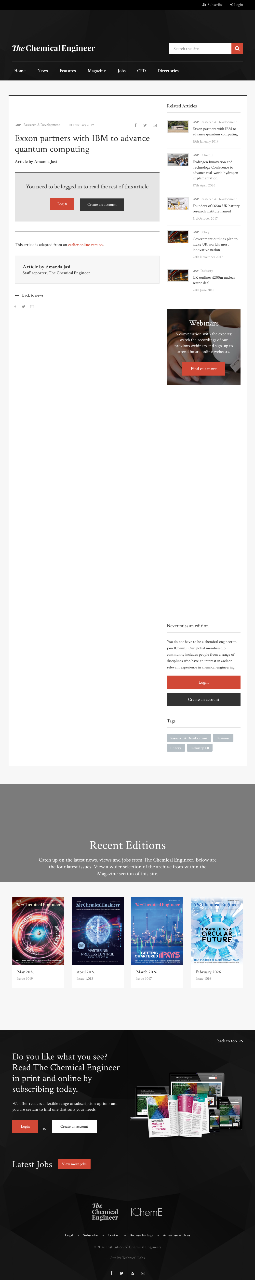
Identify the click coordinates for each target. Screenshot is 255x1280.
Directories (145, 71)
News (37, 71)
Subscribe (212, 4)
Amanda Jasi (59, 265)
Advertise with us (177, 1232)
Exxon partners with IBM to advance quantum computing (215, 130)
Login (236, 4)
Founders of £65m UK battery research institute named (216, 207)
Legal (67, 1232)
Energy (176, 747)
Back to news (32, 293)
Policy (205, 231)
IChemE (207, 154)
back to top (227, 1041)
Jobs (106, 71)
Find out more (203, 367)
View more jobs (76, 1161)
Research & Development (42, 124)
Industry (207, 269)
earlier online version (87, 243)
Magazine (84, 71)
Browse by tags (141, 1232)
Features (59, 71)
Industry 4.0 (201, 747)
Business (227, 737)
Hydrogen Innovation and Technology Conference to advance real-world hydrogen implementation (215, 169)
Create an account (102, 203)
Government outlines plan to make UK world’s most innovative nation (215, 243)
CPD (122, 71)
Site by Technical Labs (127, 1254)
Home (18, 71)
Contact (113, 1232)
